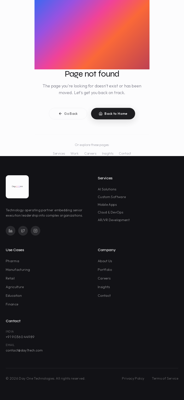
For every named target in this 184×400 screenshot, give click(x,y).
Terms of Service (165, 378)
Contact (125, 153)
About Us (106, 261)
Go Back (68, 114)
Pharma (13, 261)
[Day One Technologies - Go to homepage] (17, 186)
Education (15, 295)
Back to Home (113, 114)
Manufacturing (19, 269)
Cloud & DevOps (111, 212)
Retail (11, 278)
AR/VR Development (115, 220)
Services (59, 153)
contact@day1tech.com (24, 350)
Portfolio (106, 269)
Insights (107, 153)
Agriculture (16, 287)
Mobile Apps (108, 204)
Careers (90, 153)
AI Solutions (108, 189)
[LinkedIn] (10, 231)
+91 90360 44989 (20, 337)
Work (74, 153)
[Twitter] (23, 231)
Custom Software (113, 197)
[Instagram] (35, 231)
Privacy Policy (133, 378)
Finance (13, 304)
